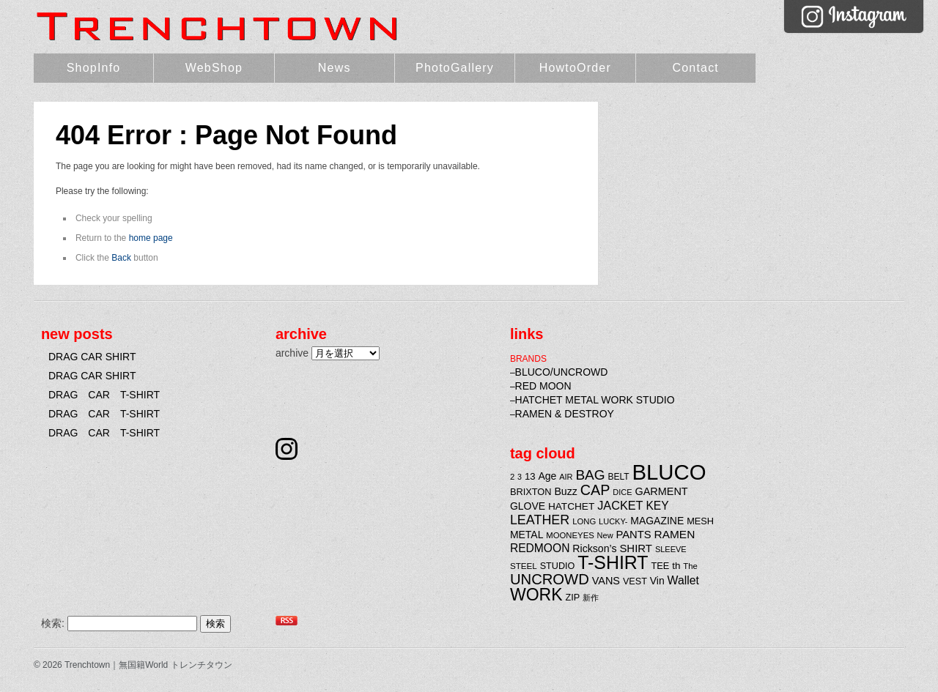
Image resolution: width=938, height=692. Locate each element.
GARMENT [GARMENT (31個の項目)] (661, 491)
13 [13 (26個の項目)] (530, 476)
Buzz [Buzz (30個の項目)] (565, 491)
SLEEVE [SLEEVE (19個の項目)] (671, 549)
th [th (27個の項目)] (676, 565)
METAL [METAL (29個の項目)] (527, 534)
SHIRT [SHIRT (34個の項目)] (635, 548)
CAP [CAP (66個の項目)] (595, 490)
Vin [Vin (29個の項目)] (657, 581)
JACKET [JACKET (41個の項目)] (620, 505)
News (334, 68)
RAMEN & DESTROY (564, 414)
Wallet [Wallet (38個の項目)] (683, 580)
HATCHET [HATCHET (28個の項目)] (571, 506)
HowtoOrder (575, 68)
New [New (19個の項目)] (605, 535)
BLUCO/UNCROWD (561, 372)
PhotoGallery (455, 68)
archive (292, 353)
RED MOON (543, 386)
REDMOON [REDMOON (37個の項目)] (540, 548)
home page (151, 238)
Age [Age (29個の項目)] (547, 476)
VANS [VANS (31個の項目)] (606, 581)
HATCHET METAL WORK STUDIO (595, 400)
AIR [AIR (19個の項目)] (565, 476)
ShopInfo (94, 68)
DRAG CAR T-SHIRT (104, 395)
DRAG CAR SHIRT (92, 356)
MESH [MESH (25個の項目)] (700, 521)
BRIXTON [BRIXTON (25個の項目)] (531, 491)
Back (121, 258)
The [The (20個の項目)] (690, 566)
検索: (52, 623)
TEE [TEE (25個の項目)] (660, 565)
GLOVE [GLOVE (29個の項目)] (527, 506)
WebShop (214, 68)
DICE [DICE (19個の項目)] (622, 492)
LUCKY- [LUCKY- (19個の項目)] (613, 521)
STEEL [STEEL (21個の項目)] (523, 565)
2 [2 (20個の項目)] (512, 476)
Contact (695, 68)
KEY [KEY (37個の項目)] (657, 505)
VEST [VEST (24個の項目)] (635, 581)
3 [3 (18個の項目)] (519, 476)
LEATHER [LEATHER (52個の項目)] (539, 520)
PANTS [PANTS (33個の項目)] (633, 534)
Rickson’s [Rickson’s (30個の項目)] (594, 548)
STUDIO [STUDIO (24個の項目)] (557, 566)
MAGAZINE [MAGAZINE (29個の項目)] (657, 521)
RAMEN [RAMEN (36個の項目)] (674, 534)
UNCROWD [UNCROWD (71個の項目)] (549, 579)
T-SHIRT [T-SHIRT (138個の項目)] (612, 562)
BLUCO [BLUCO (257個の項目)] (669, 472)
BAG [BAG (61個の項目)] (590, 475)
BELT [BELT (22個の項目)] (618, 477)
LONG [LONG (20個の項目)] (584, 521)
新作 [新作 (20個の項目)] (591, 597)
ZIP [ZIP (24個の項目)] (573, 597)
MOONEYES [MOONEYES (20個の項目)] (570, 535)
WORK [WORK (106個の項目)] (536, 594)
